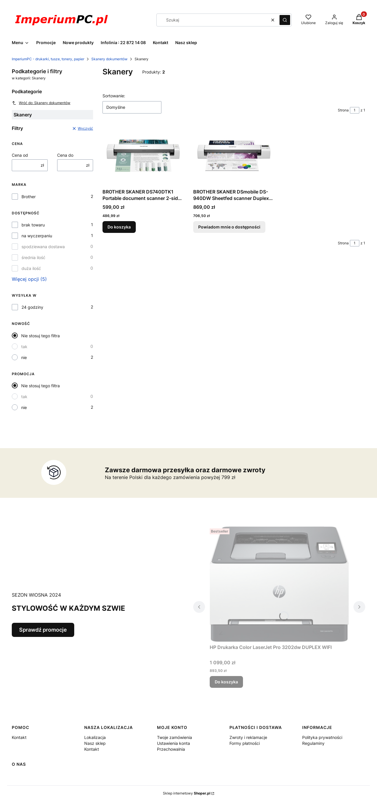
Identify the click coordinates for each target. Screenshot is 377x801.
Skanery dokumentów (109, 59)
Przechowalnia (171, 749)
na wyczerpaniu (37, 235)
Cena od (20, 155)
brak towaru (33, 224)
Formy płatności (244, 743)
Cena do (65, 155)
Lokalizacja (95, 737)
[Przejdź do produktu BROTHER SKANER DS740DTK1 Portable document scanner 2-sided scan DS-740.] (143, 155)
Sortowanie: (113, 95)
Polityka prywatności (322, 737)
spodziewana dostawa (43, 246)
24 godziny (32, 307)
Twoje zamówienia (174, 737)
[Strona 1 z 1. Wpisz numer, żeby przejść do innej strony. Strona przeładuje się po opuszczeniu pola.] (354, 110)
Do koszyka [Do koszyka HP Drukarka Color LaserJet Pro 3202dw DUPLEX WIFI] (226, 681)
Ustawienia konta (173, 743)
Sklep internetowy (186, 793)
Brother (29, 196)
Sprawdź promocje (43, 630)
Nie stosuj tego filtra (40, 335)
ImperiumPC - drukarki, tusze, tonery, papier (48, 59)
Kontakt (19, 737)
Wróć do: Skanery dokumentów (41, 103)
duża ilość (31, 268)
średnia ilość (33, 257)
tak (24, 346)
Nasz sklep (95, 743)
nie (24, 357)
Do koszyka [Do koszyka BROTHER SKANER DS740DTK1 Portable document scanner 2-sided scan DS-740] (119, 226)
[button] (285, 20)
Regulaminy (313, 743)
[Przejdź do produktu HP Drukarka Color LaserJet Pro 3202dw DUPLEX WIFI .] (279, 584)
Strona (343, 110)
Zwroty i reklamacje (248, 737)
